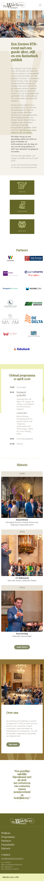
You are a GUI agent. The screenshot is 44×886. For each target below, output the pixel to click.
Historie (6, 848)
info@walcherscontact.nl (12, 859)
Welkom (5, 833)
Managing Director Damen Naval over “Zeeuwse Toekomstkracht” (22, 522)
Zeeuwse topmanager (22, 635)
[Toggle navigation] (40, 5)
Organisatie (7, 845)
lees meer (13, 744)
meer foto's (22, 647)
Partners (6, 841)
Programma (8, 837)
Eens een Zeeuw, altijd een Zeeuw (22, 579)
